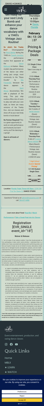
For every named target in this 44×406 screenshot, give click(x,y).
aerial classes (34, 112)
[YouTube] (16, 344)
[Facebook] (11, 344)
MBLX (8, 362)
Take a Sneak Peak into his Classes (27, 217)
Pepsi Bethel (10, 53)
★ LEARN (10, 367)
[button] (5, 10)
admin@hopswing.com (30, 198)
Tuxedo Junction (17, 55)
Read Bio (28, 213)
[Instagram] (6, 344)
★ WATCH (11, 372)
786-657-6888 (24, 200)
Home (8, 358)
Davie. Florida (35, 26)
